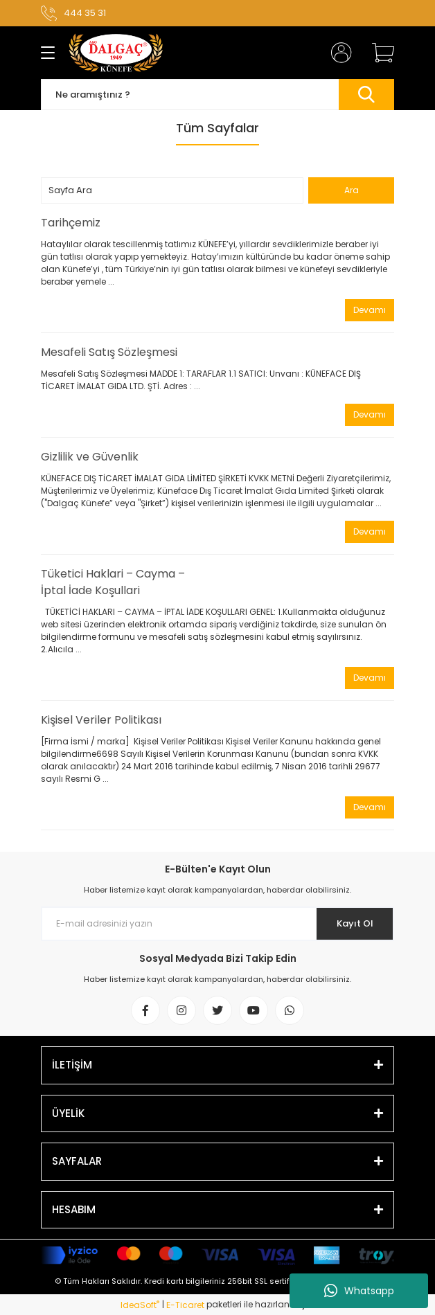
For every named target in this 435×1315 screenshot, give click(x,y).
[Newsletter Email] (217, 923)
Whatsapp (359, 1290)
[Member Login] (337, 52)
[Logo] (116, 52)
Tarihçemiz (70, 223)
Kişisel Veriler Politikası (101, 720)
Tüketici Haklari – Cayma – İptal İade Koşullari (113, 582)
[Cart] (378, 52)
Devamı (369, 310)
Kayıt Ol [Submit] (355, 923)
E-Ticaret (185, 1305)
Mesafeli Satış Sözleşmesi (109, 352)
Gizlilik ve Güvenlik (90, 457)
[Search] (217, 94)
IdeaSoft (140, 1305)
